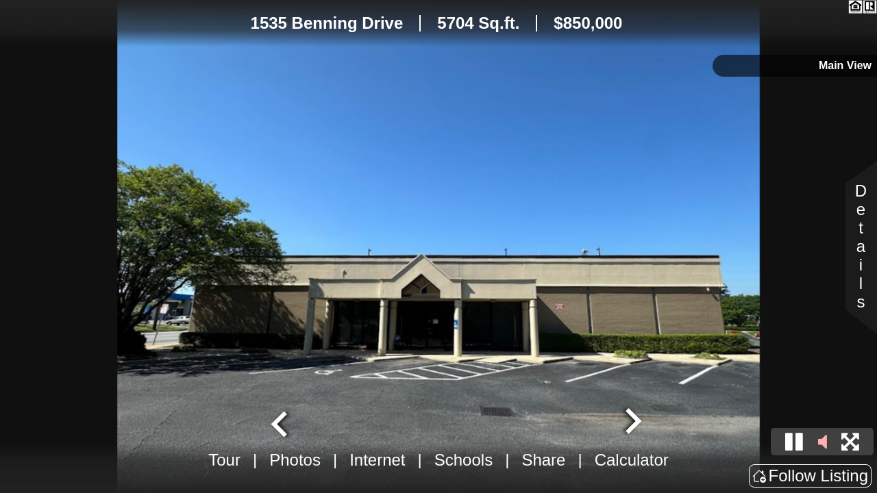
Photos (295, 460)
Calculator (632, 460)
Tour (224, 460)
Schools (463, 460)
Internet (377, 460)
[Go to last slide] (281, 422)
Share (543, 460)
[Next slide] (632, 422)
